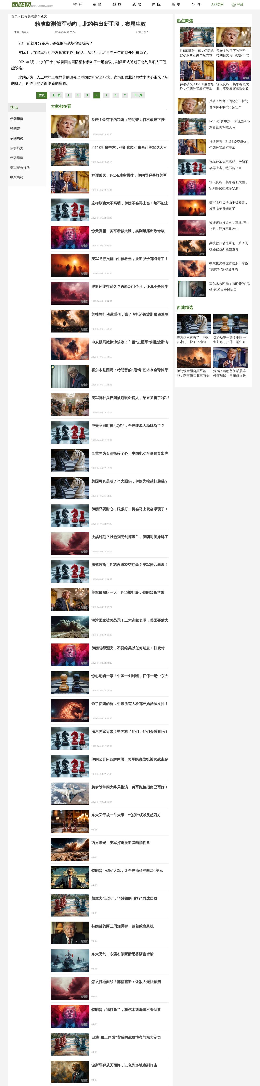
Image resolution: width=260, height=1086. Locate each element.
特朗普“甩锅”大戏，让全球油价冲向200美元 (127, 871)
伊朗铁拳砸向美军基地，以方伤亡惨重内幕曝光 (193, 375)
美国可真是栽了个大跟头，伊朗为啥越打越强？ (129, 481)
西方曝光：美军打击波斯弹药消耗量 (120, 843)
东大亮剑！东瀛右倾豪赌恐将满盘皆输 (122, 954)
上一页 (56, 95)
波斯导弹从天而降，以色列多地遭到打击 (124, 1065)
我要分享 (142, 32)
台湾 (196, 4)
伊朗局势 (16, 119)
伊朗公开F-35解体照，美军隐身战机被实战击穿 (129, 759)
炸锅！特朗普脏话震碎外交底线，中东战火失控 (229, 375)
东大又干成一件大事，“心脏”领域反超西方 (126, 815)
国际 (157, 4)
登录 (237, 4)
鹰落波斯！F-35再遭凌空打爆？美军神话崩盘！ (129, 565)
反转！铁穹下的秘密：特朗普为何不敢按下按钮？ (232, 55)
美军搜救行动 (20, 167)
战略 (118, 4)
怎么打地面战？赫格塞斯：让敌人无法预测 (126, 982)
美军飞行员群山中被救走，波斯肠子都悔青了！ (129, 259)
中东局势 (16, 177)
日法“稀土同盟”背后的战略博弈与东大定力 (126, 1037)
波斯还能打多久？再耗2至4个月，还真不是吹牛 (129, 287)
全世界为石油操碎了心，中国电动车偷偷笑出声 (129, 453)
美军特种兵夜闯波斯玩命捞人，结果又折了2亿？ (130, 398)
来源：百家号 (21, 32)
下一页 (138, 95)
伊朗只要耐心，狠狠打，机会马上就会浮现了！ (129, 509)
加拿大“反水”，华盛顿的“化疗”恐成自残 (124, 898)
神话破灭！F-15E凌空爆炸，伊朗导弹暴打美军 (129, 175)
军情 (98, 4)
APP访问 (217, 4)
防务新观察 (29, 16)
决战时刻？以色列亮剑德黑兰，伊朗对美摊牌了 (129, 537)
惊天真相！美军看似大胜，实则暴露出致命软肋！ (232, 88)
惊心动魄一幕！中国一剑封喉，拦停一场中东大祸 (229, 342)
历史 (177, 4)
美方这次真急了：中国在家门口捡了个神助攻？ (193, 342)
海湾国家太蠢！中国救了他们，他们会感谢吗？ (129, 732)
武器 (137, 4)
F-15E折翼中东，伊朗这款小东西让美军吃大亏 (129, 148)
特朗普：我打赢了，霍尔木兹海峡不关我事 (126, 1010)
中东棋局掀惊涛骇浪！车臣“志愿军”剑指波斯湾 (129, 342)
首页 (14, 16)
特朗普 (15, 128)
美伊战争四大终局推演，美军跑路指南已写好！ (129, 787)
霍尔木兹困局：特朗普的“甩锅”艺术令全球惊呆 (129, 370)
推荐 (78, 4)
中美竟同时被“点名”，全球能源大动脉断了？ (128, 426)
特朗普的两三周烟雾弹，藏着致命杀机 (122, 926)
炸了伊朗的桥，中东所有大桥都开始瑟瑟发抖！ (129, 704)
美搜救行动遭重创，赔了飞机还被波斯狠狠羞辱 (129, 314)
